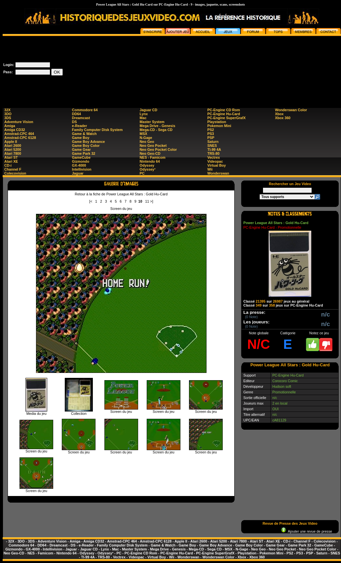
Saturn (212, 142)
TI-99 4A (214, 149)
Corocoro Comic (285, 381)
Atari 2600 (12, 146)
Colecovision (15, 173)
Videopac (215, 161)
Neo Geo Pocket (153, 146)
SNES (212, 146)
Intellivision (82, 169)
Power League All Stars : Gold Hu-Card (275, 223)
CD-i (8, 165)
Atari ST (11, 157)
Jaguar (78, 173)
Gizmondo (80, 161)
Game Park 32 (83, 153)
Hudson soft (281, 386)
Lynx (144, 114)
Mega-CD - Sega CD (156, 130)
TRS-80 (213, 153)
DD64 (76, 114)
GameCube (81, 157)
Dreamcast (81, 118)
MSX (143, 134)
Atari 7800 (12, 153)
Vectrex (213, 157)
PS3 (210, 134)
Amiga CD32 (14, 130)
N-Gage (146, 138)
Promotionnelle (284, 392)
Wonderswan (218, 173)
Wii (209, 169)
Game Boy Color (86, 146)
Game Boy (81, 138)
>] (151, 201)
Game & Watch (84, 134)
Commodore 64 (85, 110)
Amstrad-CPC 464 (19, 134)
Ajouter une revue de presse (306, 531)
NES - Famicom (153, 157)
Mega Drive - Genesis (157, 126)
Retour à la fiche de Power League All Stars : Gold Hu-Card (121, 194)
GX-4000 (79, 165)
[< (90, 201)
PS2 (210, 130)
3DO (8, 114)
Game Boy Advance (88, 142)
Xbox (279, 114)
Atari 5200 (12, 149)
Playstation (216, 122)
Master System (152, 122)
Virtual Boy (216, 165)
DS (74, 122)
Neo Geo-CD (150, 153)
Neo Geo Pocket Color (158, 149)
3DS (7, 118)
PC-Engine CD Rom (223, 110)
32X (7, 110)
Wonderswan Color (291, 110)
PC (142, 173)
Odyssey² (148, 169)
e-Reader (79, 126)
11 (147, 201)
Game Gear (81, 149)
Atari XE (11, 161)
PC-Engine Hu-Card (223, 114)
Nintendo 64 (150, 161)
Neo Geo (147, 142)
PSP (210, 138)
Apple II (10, 142)
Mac (143, 118)
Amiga (9, 126)
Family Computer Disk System (97, 130)
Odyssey (147, 165)
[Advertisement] (307, 69)
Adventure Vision (18, 122)
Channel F (12, 169)
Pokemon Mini (219, 126)
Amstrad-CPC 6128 (20, 138)
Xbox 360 (282, 118)
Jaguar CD (148, 110)
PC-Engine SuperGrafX (226, 118)
